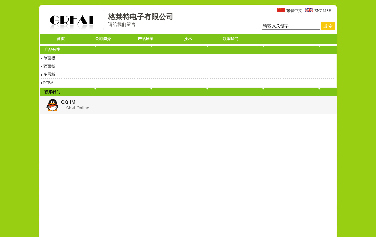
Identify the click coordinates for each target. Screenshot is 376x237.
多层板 (48, 74)
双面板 (48, 66)
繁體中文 (294, 10)
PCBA (47, 82)
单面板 (48, 58)
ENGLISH (322, 10)
